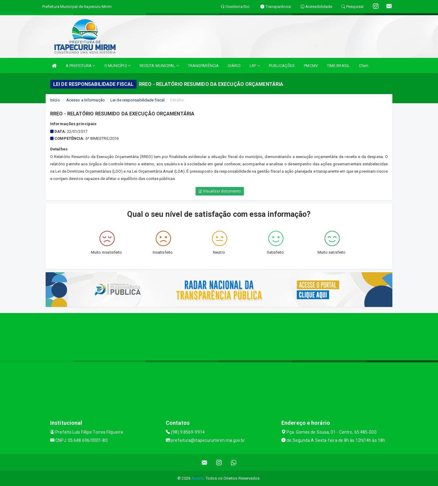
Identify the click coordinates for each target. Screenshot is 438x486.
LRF (255, 65)
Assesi (197, 478)
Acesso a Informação (85, 100)
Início (55, 100)
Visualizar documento (220, 191)
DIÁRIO (234, 65)
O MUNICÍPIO (117, 65)
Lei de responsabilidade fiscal (137, 100)
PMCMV (311, 65)
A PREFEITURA (80, 65)
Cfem (363, 65)
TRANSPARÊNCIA (203, 65)
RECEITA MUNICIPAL (159, 65)
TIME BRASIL (338, 65)
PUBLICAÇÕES (282, 65)
